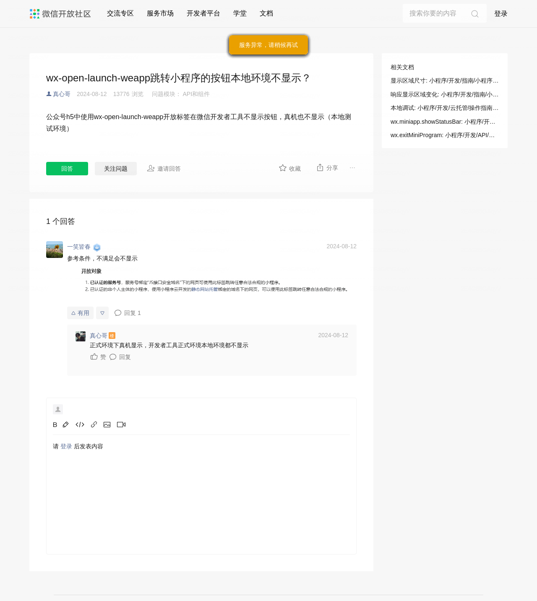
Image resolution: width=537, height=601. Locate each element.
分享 (327, 167)
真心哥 (61, 94)
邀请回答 (164, 168)
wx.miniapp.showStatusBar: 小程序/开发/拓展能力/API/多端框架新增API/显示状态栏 (445, 121)
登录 (501, 13)
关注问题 (116, 168)
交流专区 (120, 13)
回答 (67, 168)
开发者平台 (203, 13)
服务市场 (160, 13)
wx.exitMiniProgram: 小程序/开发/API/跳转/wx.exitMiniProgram (445, 135)
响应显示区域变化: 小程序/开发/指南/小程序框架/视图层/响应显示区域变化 (445, 94)
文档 (266, 13)
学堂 (240, 13)
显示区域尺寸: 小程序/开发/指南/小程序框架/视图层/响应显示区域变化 (445, 80)
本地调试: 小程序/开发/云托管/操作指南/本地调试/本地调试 (445, 107)
